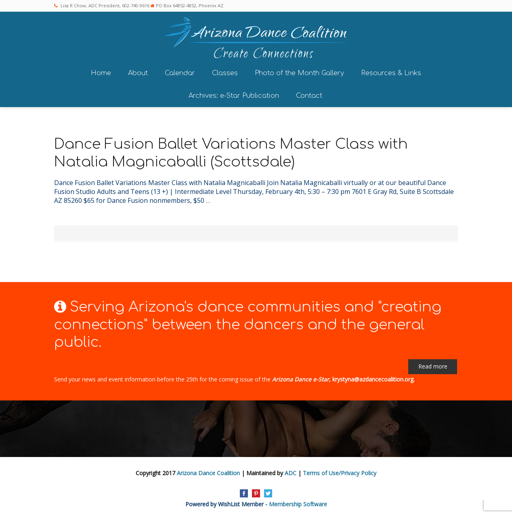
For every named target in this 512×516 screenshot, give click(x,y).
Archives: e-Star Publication (234, 94)
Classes (225, 72)
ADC (290, 472)
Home (101, 72)
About (138, 72)
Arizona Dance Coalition (208, 472)
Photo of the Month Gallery (299, 72)
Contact (309, 94)
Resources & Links (391, 72)
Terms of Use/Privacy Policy (339, 472)
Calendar (180, 72)
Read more (432, 365)
